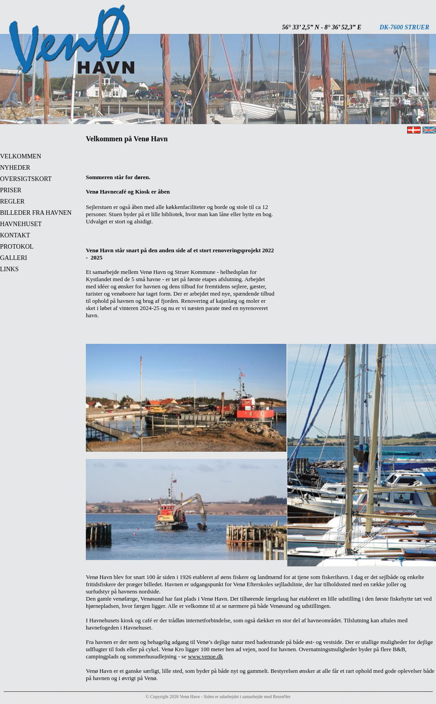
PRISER (10, 190)
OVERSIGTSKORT (26, 179)
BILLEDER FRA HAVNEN (35, 212)
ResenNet (282, 696)
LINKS (9, 269)
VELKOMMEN (20, 156)
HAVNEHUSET (21, 224)
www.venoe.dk (205, 656)
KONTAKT (15, 235)
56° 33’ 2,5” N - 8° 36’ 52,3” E (321, 27)
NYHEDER (15, 167)
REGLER (12, 201)
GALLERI (13, 258)
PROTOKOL (16, 246)
